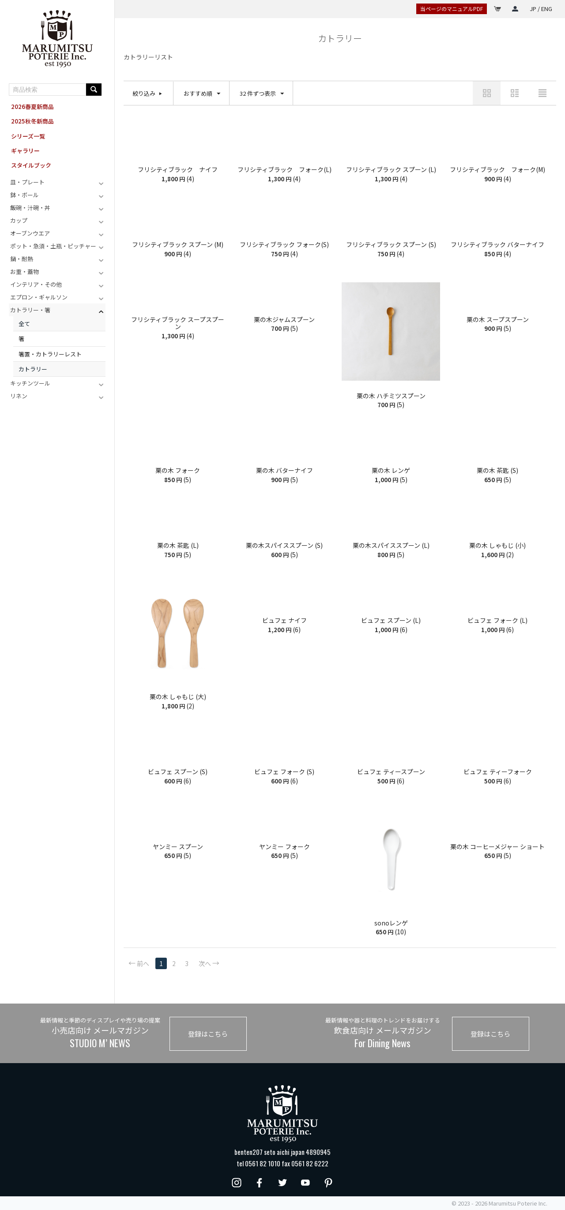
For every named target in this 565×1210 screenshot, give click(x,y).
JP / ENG (541, 8)
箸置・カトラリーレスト (50, 354)
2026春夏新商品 (32, 106)
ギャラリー (25, 150)
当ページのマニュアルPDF (451, 8)
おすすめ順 (202, 93)
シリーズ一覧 (28, 136)
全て (24, 323)
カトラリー (33, 369)
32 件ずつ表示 (262, 93)
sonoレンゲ (391, 923)
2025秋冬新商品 (32, 121)
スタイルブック (31, 165)
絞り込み (143, 93)
